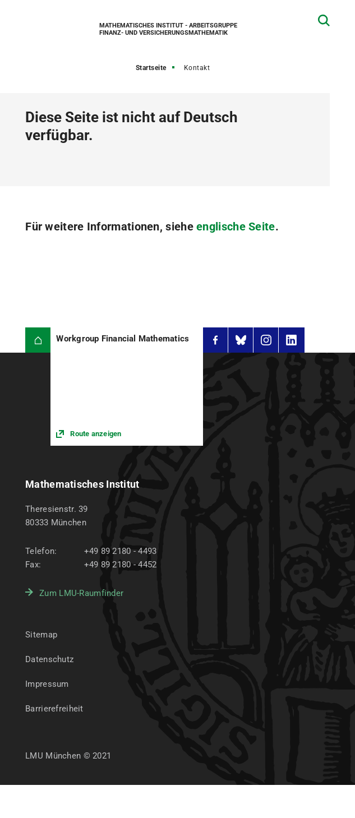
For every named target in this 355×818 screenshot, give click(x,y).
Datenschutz (49, 659)
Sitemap (41, 635)
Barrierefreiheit (54, 709)
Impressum (47, 684)
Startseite (151, 68)
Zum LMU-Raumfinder (81, 593)
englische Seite (235, 226)
